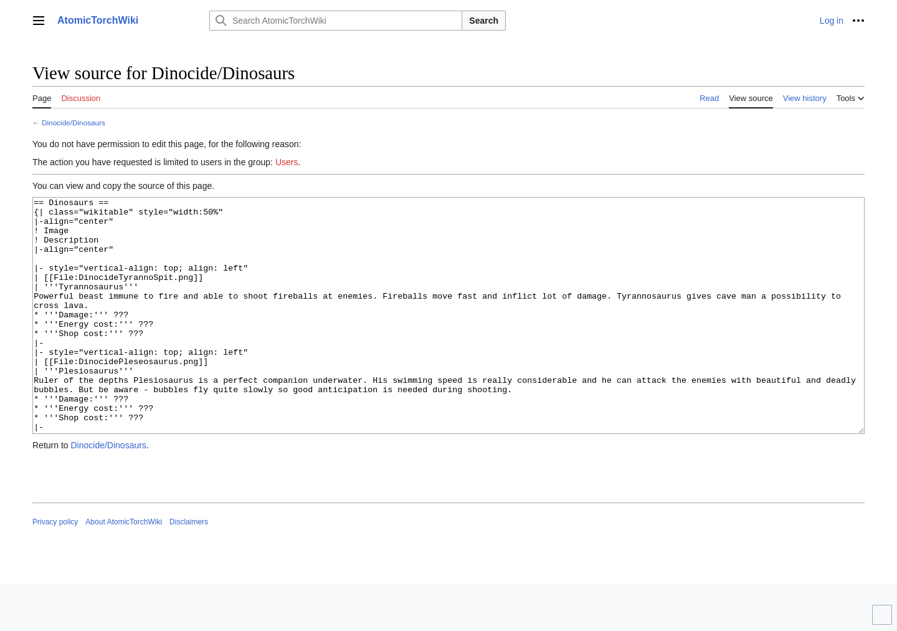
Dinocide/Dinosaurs (73, 122)
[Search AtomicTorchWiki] (335, 21)
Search (483, 21)
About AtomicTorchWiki (123, 568)
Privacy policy (55, 568)
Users (286, 162)
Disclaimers (188, 568)
